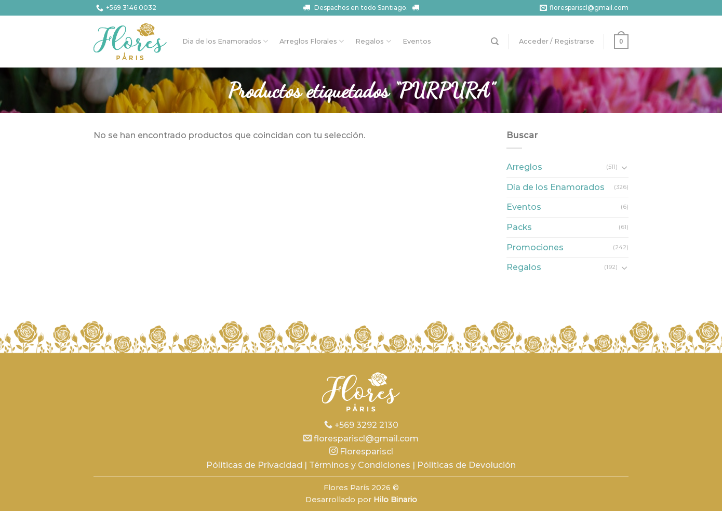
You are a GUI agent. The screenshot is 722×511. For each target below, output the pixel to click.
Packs (519, 227)
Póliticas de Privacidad (254, 465)
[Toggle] (624, 167)
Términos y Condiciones (359, 465)
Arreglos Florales (311, 41)
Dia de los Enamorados (225, 41)
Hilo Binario (395, 499)
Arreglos (524, 167)
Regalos (373, 41)
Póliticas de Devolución (466, 465)
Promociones (535, 247)
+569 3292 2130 (361, 425)
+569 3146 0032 (124, 8)
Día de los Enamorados (555, 187)
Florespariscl (361, 451)
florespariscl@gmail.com (583, 8)
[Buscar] (495, 41)
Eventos (417, 41)
